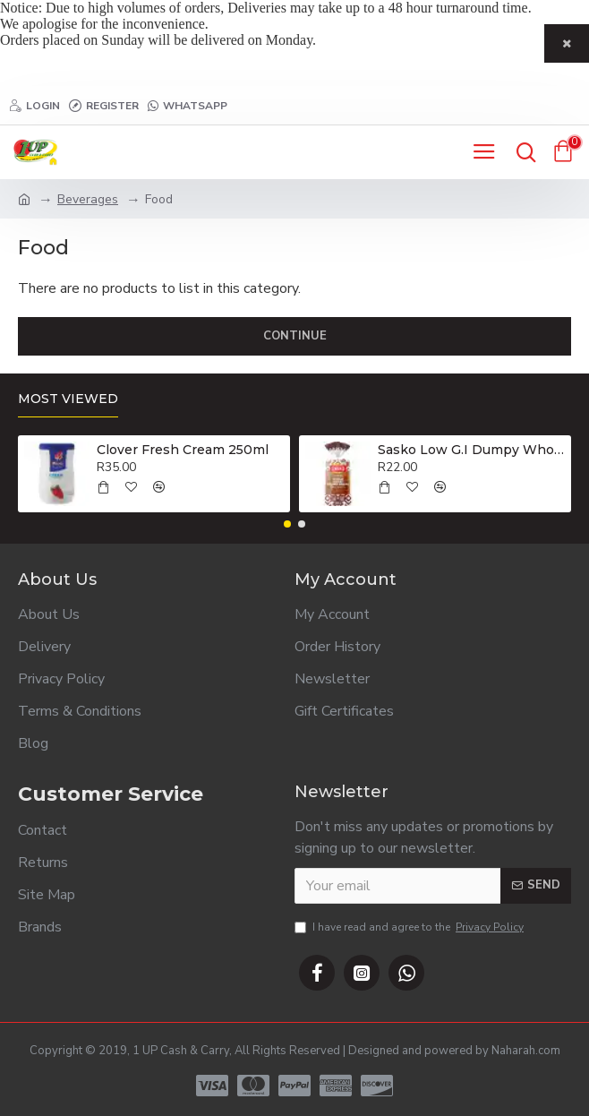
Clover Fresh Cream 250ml (183, 450)
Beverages (87, 199)
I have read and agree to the (410, 927)
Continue (295, 336)
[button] (287, 524)
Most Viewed (68, 399)
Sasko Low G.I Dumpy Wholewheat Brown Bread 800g (472, 450)
